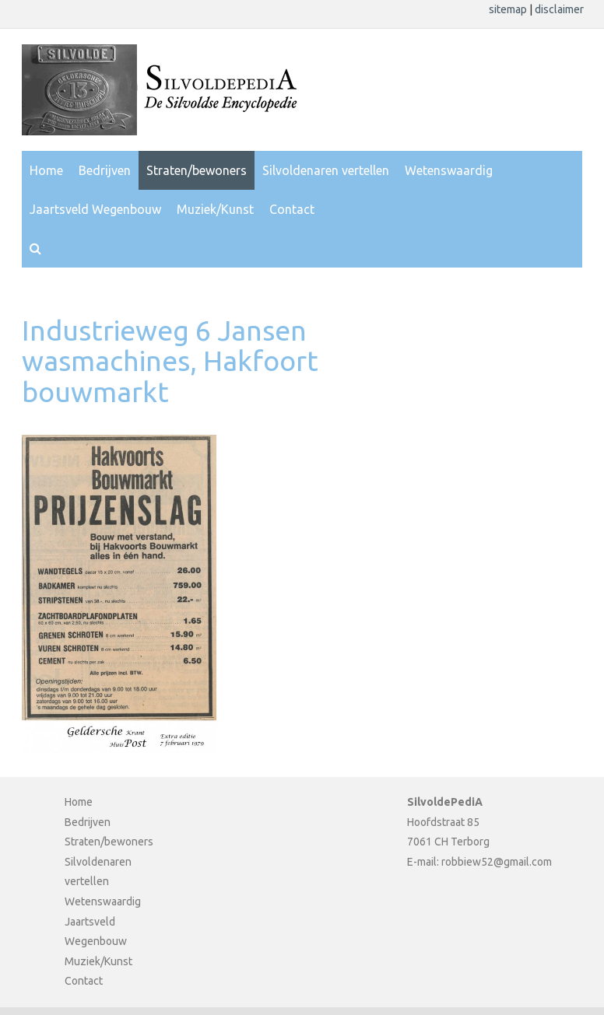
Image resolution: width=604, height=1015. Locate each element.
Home (46, 170)
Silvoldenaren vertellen (325, 170)
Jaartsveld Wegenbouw (95, 209)
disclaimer (559, 9)
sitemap (509, 9)
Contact (291, 209)
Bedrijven (105, 170)
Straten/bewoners (196, 170)
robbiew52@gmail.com (496, 862)
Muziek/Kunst (215, 209)
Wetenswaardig (449, 170)
